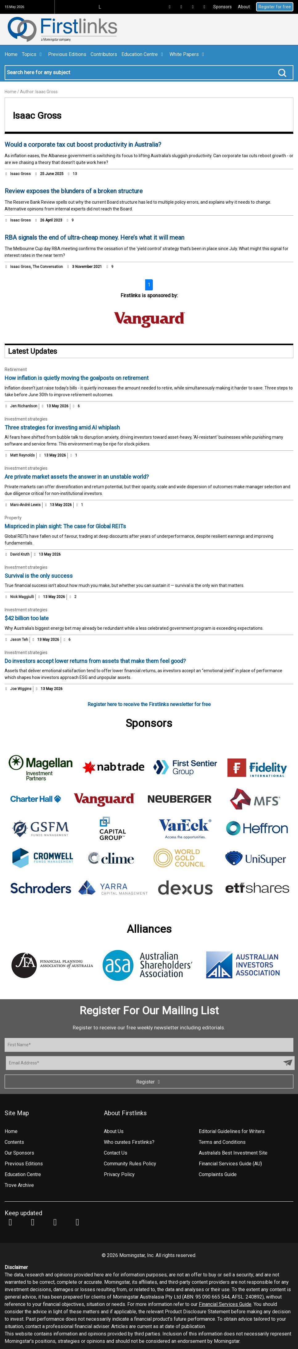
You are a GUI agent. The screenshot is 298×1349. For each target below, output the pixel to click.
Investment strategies (26, 419)
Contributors (104, 54)
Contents (14, 1142)
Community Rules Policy (130, 1164)
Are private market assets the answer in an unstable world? (77, 476)
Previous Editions (67, 54)
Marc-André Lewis (25, 505)
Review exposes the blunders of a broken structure (74, 191)
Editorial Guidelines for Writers (232, 1131)
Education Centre (143, 54)
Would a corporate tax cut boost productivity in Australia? (83, 144)
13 (72, 174)
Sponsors (222, 6)
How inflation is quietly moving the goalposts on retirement (77, 378)
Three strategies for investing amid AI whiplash (62, 427)
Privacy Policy (119, 1174)
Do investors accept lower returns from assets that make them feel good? (95, 661)
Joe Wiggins (20, 689)
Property (13, 517)
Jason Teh (19, 639)
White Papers (187, 54)
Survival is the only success (39, 576)
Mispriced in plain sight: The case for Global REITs (65, 526)
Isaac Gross (20, 174)
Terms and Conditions (222, 1142)
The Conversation (48, 267)
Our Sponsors (19, 1153)
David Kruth (20, 554)
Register (149, 1082)
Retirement (16, 369)
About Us (114, 1131)
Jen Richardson (23, 406)
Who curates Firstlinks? (129, 1142)
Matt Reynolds (22, 455)
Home (11, 54)
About (244, 6)
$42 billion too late (27, 618)
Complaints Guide (218, 1174)
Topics (33, 54)
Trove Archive (19, 1185)
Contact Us (115, 1153)
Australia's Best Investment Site (233, 1153)
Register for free (275, 6)
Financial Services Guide (225, 1304)
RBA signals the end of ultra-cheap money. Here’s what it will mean (94, 237)
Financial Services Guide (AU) (230, 1164)
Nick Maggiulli (22, 597)
